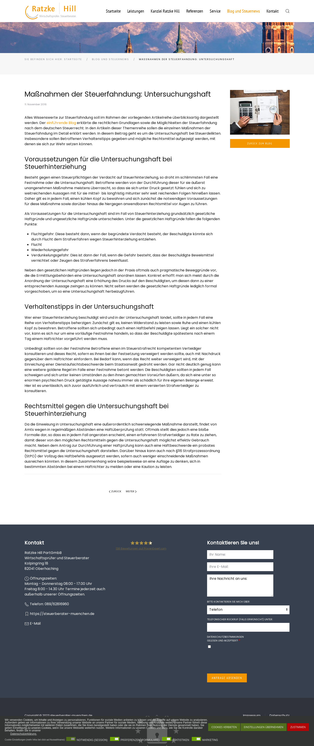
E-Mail (35, 623)
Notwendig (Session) (92, 740)
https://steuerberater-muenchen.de (62, 613)
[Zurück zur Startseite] (51, 11)
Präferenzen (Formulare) (139, 740)
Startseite (113, 11)
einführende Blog (61, 122)
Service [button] (215, 11)
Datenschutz (279, 715)
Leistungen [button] (135, 11)
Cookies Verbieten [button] (224, 727)
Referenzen (194, 11)
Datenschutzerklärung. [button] (23, 733)
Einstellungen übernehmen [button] (263, 727)
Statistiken (180, 740)
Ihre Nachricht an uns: (240, 585)
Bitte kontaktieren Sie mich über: (228, 601)
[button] (287, 11)
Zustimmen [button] (298, 727)
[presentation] (240, 661)
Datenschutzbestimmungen (225, 637)
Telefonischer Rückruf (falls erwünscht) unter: (240, 619)
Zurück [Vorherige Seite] (115, 491)
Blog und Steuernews (243, 11)
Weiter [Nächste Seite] (131, 491)
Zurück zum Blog (259, 143)
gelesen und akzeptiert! (225, 638)
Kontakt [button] (272, 11)
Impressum (252, 715)
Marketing (210, 740)
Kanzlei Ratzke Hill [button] (165, 11)
